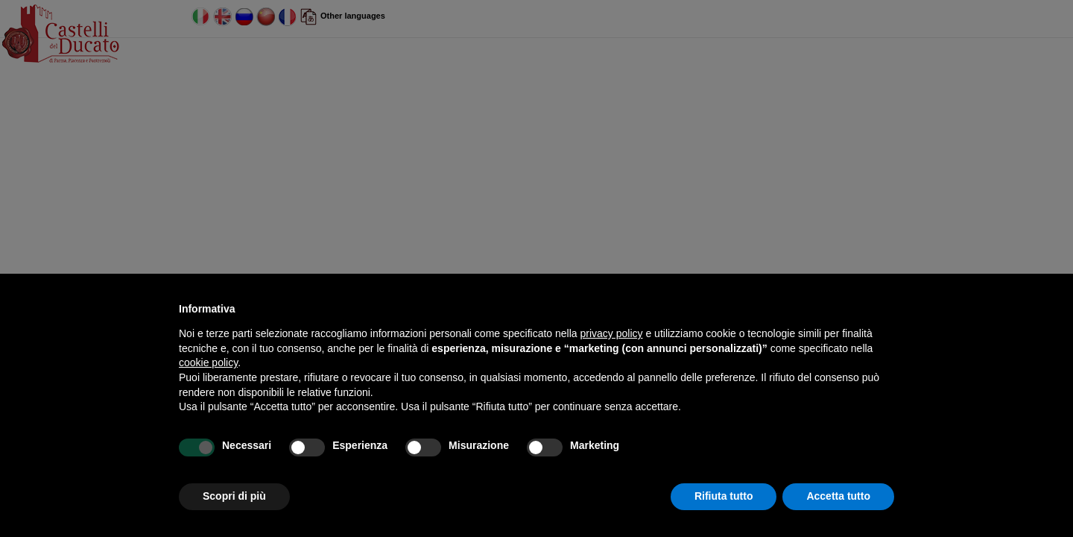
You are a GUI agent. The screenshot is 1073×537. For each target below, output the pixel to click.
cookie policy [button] (208, 362)
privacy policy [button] (611, 333)
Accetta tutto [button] (838, 496)
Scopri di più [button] (234, 496)
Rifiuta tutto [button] (723, 496)
